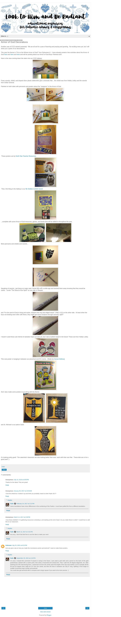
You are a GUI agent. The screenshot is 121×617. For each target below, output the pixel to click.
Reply (7, 485)
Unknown (8, 545)
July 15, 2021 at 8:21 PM (19, 545)
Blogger (49, 615)
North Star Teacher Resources (26, 156)
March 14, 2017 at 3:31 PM (24, 532)
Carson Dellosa (59, 359)
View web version (45, 612)
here (5, 54)
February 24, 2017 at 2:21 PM (25, 503)
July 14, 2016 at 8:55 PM (21, 479)
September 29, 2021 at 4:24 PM (26, 558)
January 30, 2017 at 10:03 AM (23, 491)
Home (45, 608)
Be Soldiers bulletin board (34, 189)
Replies (10, 500)
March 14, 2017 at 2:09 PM (22, 517)
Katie (12, 503)
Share (4, 469)
